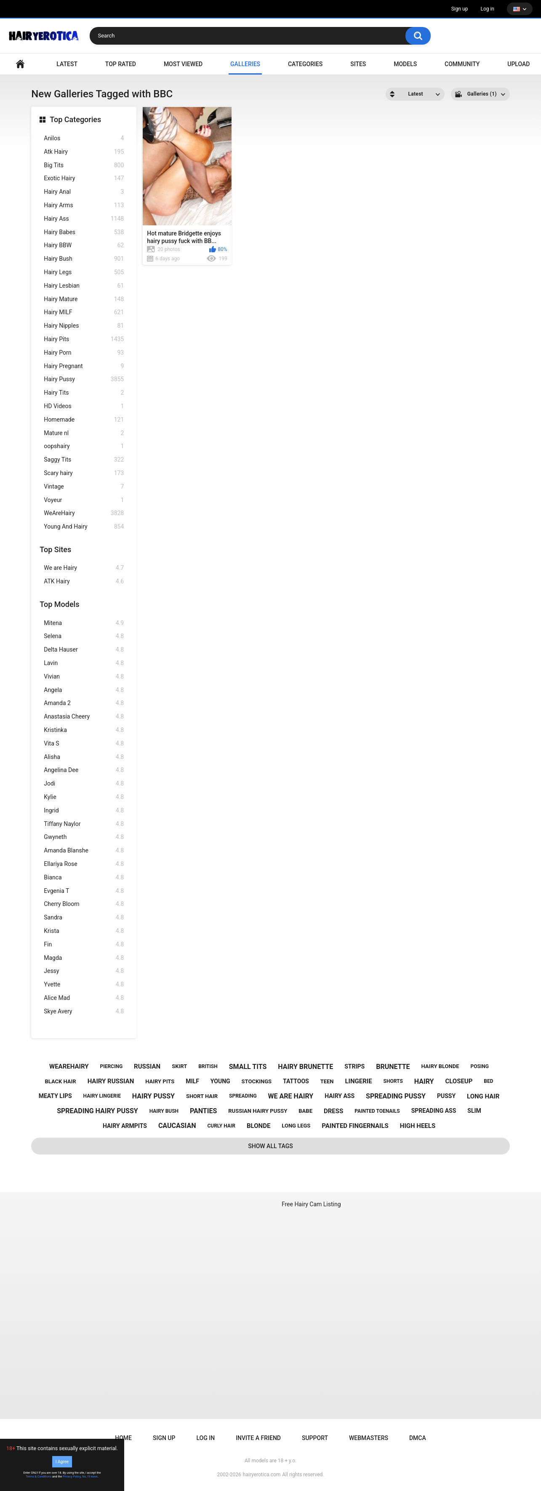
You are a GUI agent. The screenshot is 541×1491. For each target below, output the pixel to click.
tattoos (296, 1081)
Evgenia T (84, 891)
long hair (483, 1096)
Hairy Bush (84, 258)
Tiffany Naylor (84, 824)
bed (488, 1081)
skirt (179, 1066)
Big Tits (84, 165)
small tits (248, 1067)
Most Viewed (183, 64)
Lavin (84, 663)
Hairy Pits (84, 339)
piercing (111, 1066)
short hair (202, 1096)
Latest (66, 64)
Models (405, 64)
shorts (393, 1081)
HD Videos (84, 406)
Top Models (59, 604)
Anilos (84, 138)
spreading (243, 1096)
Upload (518, 64)
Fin (84, 944)
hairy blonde (440, 1066)
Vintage (84, 486)
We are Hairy (84, 568)
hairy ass (339, 1096)
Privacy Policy (72, 1476)
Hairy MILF (84, 312)
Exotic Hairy (84, 178)
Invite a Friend (258, 1438)
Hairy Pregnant (84, 366)
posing (479, 1066)
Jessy (84, 971)
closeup (458, 1081)
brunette (393, 1067)
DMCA (417, 1438)
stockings (257, 1081)
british (208, 1066)
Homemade (84, 419)
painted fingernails (355, 1126)
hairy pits (159, 1081)
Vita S (84, 743)
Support (315, 1438)
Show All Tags (270, 1146)
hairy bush (164, 1111)
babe (305, 1111)
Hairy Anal (84, 191)
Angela (84, 690)
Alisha (84, 757)
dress (333, 1111)
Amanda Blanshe (84, 850)
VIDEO (20, 64)
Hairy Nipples (84, 325)
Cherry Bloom (84, 904)
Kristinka (84, 730)
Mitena (84, 623)
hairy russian (111, 1081)
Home (123, 1438)
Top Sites (55, 549)
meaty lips (55, 1096)
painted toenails (377, 1111)
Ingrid (84, 810)
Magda (84, 958)
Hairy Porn (84, 352)
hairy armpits (125, 1125)
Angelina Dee (84, 770)
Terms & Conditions (38, 1476)
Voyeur (84, 500)
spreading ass (433, 1110)
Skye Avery (84, 1011)
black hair (60, 1081)
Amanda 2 (84, 703)
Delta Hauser (84, 649)
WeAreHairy (84, 513)
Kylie (84, 797)
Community (462, 64)
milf (192, 1081)
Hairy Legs (84, 272)
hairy (424, 1081)
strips (354, 1066)
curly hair (221, 1126)
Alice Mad (84, 998)
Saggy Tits (84, 459)
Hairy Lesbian (84, 285)
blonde (258, 1126)
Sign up (459, 9)
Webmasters (368, 1438)
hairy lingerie (102, 1096)
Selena (84, 636)
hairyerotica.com (261, 1475)
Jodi (84, 783)
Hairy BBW (84, 245)
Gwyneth (84, 837)
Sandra (84, 917)
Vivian (84, 676)
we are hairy (291, 1096)
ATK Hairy (84, 581)
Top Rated (120, 64)
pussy (446, 1096)
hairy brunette (305, 1067)
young (220, 1081)
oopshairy (84, 446)
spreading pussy (396, 1096)
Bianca (84, 877)
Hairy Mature (84, 299)
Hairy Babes (84, 232)
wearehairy (68, 1066)
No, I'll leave (90, 1476)
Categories (305, 64)
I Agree (62, 1461)
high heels (417, 1126)
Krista (84, 931)
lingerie (358, 1081)
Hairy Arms (84, 205)
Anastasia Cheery (84, 716)
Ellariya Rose (84, 864)
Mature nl (84, 433)
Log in (487, 9)
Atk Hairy (84, 151)
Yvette (84, 984)
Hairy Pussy (84, 379)
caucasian (177, 1126)
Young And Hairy (84, 526)
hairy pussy (153, 1096)
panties (203, 1111)
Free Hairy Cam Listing (311, 1204)
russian (147, 1066)
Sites (358, 64)
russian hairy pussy (257, 1111)
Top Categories (75, 119)
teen (327, 1081)
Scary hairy (84, 473)
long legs (296, 1125)
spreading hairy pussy (97, 1111)
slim (474, 1110)
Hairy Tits (84, 392)
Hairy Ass (84, 218)
